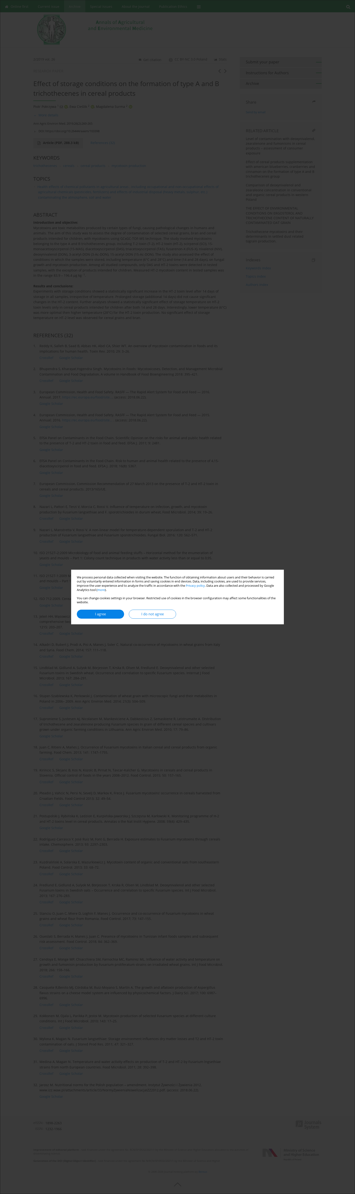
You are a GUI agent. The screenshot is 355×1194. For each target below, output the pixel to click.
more (101, 590)
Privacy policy (195, 586)
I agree (100, 614)
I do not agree (152, 614)
